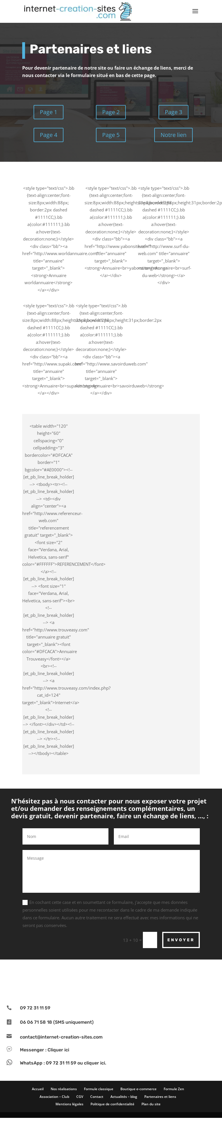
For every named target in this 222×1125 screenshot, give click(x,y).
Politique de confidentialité (112, 1104)
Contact (96, 1096)
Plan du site (151, 1104)
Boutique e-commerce (138, 1088)
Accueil (38, 1088)
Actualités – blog (123, 1096)
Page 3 (173, 112)
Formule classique (98, 1088)
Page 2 (111, 112)
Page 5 (111, 135)
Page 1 (48, 112)
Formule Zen (174, 1088)
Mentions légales (69, 1104)
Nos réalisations (64, 1088)
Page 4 (48, 135)
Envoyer (181, 940)
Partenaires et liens (160, 1096)
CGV (79, 1096)
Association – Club (54, 1096)
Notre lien (173, 135)
